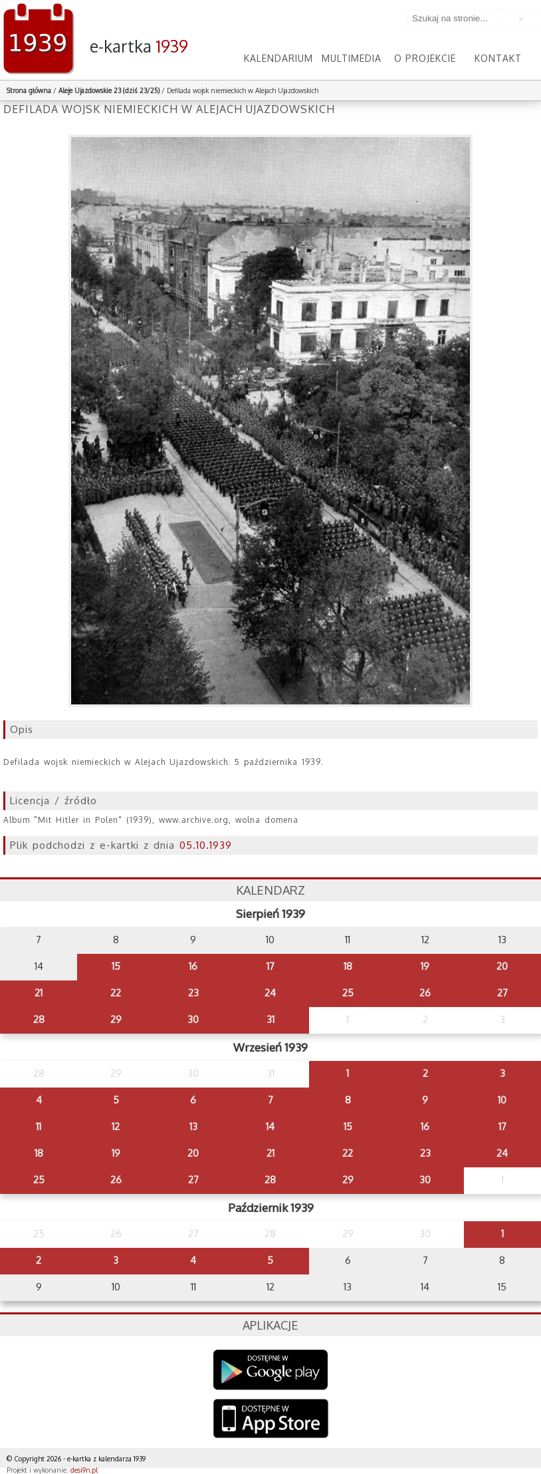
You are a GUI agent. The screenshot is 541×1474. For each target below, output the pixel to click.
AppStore (271, 1419)
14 (270, 1126)
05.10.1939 (205, 845)
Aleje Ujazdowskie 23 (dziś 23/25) (109, 90)
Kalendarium (278, 58)
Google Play (271, 1370)
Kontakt (498, 58)
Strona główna (29, 90)
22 (115, 992)
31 (270, 1019)
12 (116, 1126)
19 (425, 966)
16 (193, 966)
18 (348, 966)
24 (270, 992)
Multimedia (351, 58)
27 (502, 992)
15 (116, 966)
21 (39, 992)
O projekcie (425, 58)
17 (270, 966)
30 (193, 1019)
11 (38, 1126)
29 (116, 1019)
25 (348, 992)
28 (39, 1019)
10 (502, 1100)
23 (193, 992)
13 (193, 1126)
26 (425, 992)
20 (502, 966)
